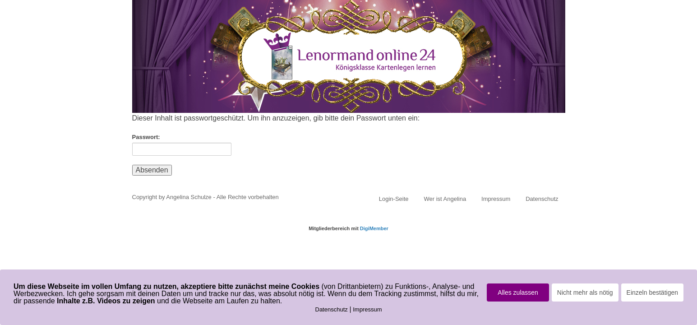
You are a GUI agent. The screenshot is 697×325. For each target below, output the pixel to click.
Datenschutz (542, 198)
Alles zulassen (518, 292)
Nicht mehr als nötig (585, 292)
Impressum (495, 198)
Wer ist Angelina (445, 198)
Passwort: (181, 145)
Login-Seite (394, 198)
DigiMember (374, 228)
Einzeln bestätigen (652, 292)
